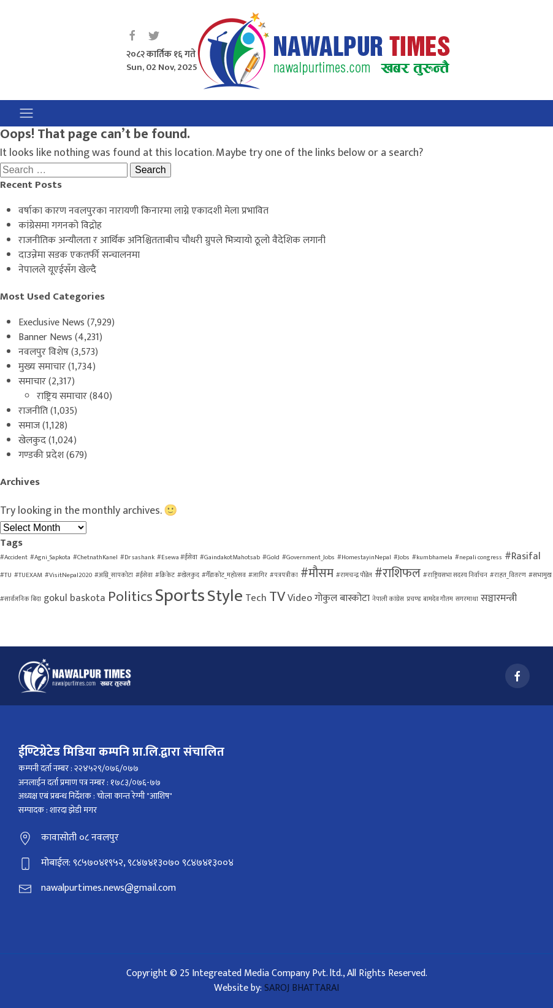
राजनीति (33, 411)
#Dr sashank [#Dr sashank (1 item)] (137, 557)
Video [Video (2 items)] (300, 598)
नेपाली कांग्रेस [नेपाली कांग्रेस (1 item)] (388, 599)
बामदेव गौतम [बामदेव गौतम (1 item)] (438, 599)
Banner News (45, 337)
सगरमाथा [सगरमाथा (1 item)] (467, 599)
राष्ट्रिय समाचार (62, 396)
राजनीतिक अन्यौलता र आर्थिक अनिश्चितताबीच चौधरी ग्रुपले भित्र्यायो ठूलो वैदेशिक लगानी (172, 240)
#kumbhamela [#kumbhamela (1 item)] (432, 557)
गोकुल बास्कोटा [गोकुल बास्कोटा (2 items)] (342, 598)
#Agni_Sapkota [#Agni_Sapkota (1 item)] (50, 557)
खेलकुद (32, 440)
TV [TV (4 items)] (277, 596)
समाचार (32, 381)
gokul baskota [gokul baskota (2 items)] (74, 598)
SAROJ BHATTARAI (301, 988)
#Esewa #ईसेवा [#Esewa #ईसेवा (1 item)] (177, 557)
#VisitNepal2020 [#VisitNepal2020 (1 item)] (68, 575)
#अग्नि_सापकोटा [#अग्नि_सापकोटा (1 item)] (113, 575)
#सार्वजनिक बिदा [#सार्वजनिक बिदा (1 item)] (20, 599)
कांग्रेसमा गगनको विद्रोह (60, 225)
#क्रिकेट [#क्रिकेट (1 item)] (165, 575)
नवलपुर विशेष (43, 352)
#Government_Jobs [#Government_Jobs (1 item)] (308, 557)
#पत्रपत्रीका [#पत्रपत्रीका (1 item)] (284, 575)
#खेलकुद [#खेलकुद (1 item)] (188, 575)
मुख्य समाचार (42, 367)
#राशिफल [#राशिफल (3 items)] (398, 573)
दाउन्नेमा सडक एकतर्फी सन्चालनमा (79, 255)
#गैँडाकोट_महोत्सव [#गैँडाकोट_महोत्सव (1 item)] (224, 575)
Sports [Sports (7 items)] (180, 596)
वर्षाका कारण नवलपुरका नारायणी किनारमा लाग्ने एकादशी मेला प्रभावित (143, 211)
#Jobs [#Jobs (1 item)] (402, 557)
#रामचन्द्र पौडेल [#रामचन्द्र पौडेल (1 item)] (354, 575)
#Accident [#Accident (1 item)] (14, 557)
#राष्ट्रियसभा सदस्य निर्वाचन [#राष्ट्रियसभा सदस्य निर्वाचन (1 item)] (455, 575)
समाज (29, 425)
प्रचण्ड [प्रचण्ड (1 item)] (413, 599)
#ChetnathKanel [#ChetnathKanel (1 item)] (95, 557)
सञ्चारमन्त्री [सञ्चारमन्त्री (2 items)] (499, 598)
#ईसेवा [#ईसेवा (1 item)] (144, 575)
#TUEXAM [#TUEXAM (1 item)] (28, 575)
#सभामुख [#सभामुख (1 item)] (540, 575)
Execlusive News (51, 322)
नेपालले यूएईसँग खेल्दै (57, 270)
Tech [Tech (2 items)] (256, 598)
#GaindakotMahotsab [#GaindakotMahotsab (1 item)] (230, 557)
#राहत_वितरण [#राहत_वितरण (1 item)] (508, 575)
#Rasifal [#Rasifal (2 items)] (523, 556)
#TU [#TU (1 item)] (6, 575)
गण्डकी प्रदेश (41, 455)
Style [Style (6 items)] (225, 596)
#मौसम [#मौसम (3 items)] (317, 573)
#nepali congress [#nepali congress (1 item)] (478, 557)
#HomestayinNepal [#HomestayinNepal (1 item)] (364, 557)
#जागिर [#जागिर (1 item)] (257, 575)
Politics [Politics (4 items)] (130, 596)
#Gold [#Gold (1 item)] (271, 557)
